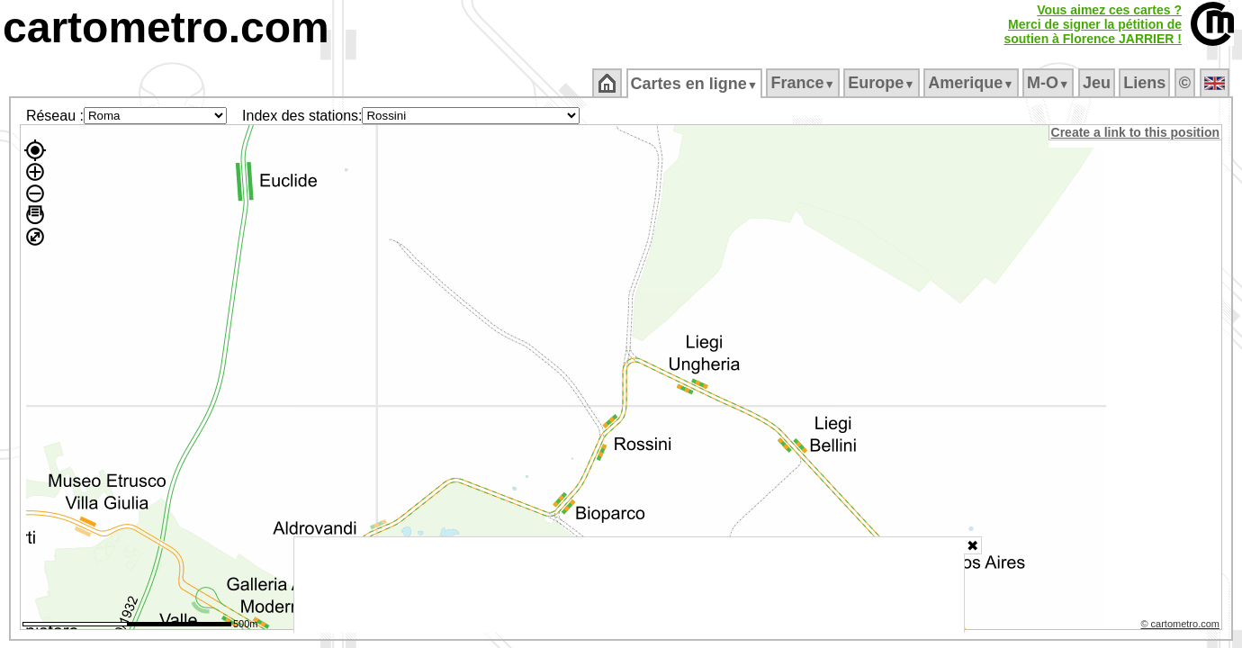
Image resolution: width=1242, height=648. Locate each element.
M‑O (1050, 83)
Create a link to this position (1136, 132)
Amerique (972, 83)
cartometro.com (166, 27)
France (804, 83)
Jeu (1098, 83)
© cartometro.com (1181, 626)
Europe (883, 83)
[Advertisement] (629, 585)
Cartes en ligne (695, 84)
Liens (1146, 83)
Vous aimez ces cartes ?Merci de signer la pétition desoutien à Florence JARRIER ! (1093, 24)
